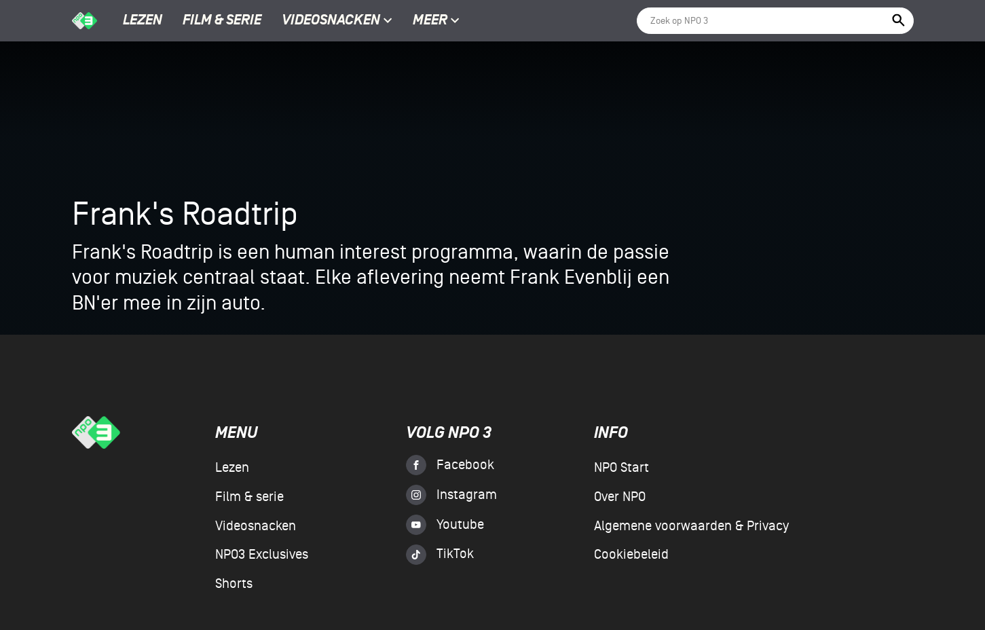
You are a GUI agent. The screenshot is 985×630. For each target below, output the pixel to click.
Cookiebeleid (631, 554)
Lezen (142, 21)
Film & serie (222, 21)
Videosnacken (331, 21)
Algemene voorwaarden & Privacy (691, 526)
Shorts (234, 583)
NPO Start (621, 467)
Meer (436, 21)
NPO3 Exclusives (261, 554)
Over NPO (620, 496)
